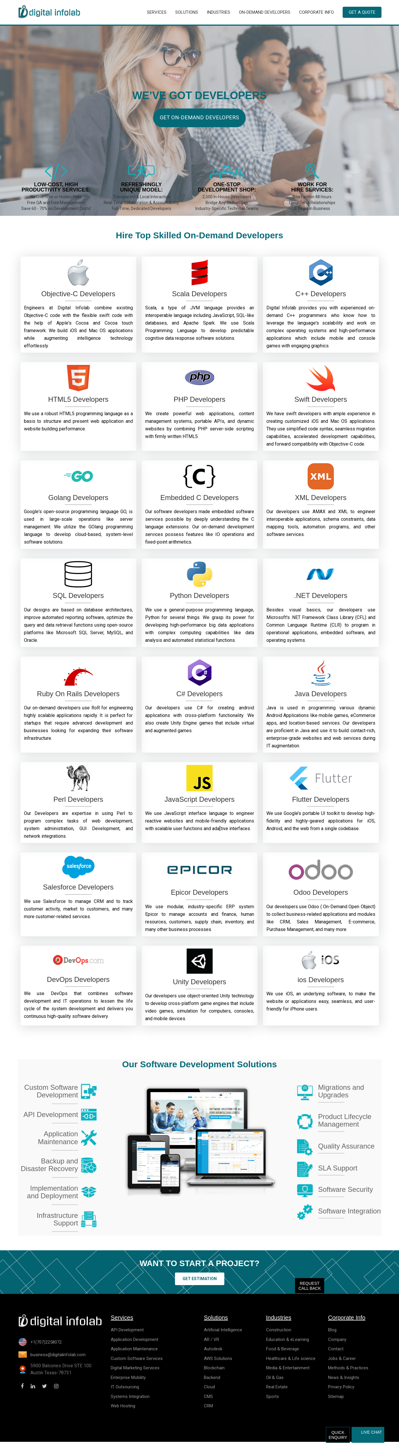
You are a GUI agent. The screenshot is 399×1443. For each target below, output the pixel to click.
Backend (212, 1378)
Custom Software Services (137, 1359)
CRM (208, 1407)
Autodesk (213, 1350)
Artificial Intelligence (223, 1331)
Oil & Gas (275, 1378)
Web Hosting (123, 1407)
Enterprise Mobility (128, 1378)
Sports (272, 1397)
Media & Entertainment (288, 1369)
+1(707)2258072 (46, 1343)
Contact (336, 1350)
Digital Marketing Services (135, 1369)
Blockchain (214, 1369)
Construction (278, 1331)
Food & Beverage (282, 1350)
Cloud (209, 1388)
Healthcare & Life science (290, 1359)
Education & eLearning (287, 1340)
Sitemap (336, 1397)
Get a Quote (362, 12)
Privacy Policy (341, 1388)
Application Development (134, 1340)
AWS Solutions (218, 1359)
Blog (332, 1331)
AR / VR (211, 1340)
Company (337, 1340)
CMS (208, 1397)
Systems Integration (130, 1397)
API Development (127, 1331)
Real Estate (277, 1388)
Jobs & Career (342, 1359)
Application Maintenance (134, 1350)
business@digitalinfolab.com (58, 1355)
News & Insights (343, 1378)
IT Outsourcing (125, 1388)
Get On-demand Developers (199, 122)
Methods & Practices (348, 1369)
